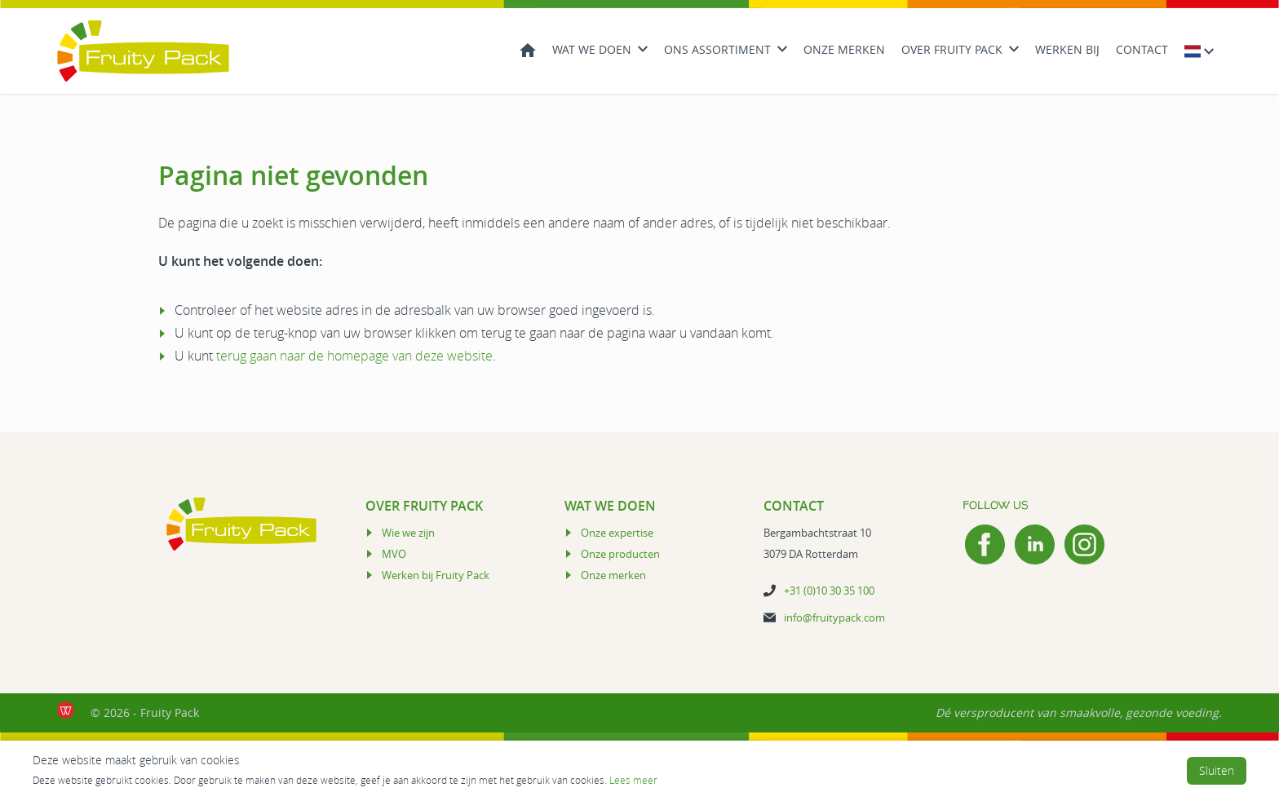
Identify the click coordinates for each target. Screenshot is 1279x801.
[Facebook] (985, 544)
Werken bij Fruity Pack (435, 575)
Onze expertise (617, 532)
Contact (1142, 49)
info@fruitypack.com (834, 617)
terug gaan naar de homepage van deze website (354, 356)
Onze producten (620, 554)
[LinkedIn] (1034, 544)
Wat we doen (591, 49)
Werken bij (1067, 49)
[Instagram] (1084, 544)
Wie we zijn (408, 532)
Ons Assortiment (717, 49)
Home (528, 48)
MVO (394, 554)
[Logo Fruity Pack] (143, 51)
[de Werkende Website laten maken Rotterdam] (65, 710)
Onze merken (844, 49)
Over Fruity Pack (951, 49)
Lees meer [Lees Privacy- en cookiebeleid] (633, 779)
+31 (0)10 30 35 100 (829, 590)
